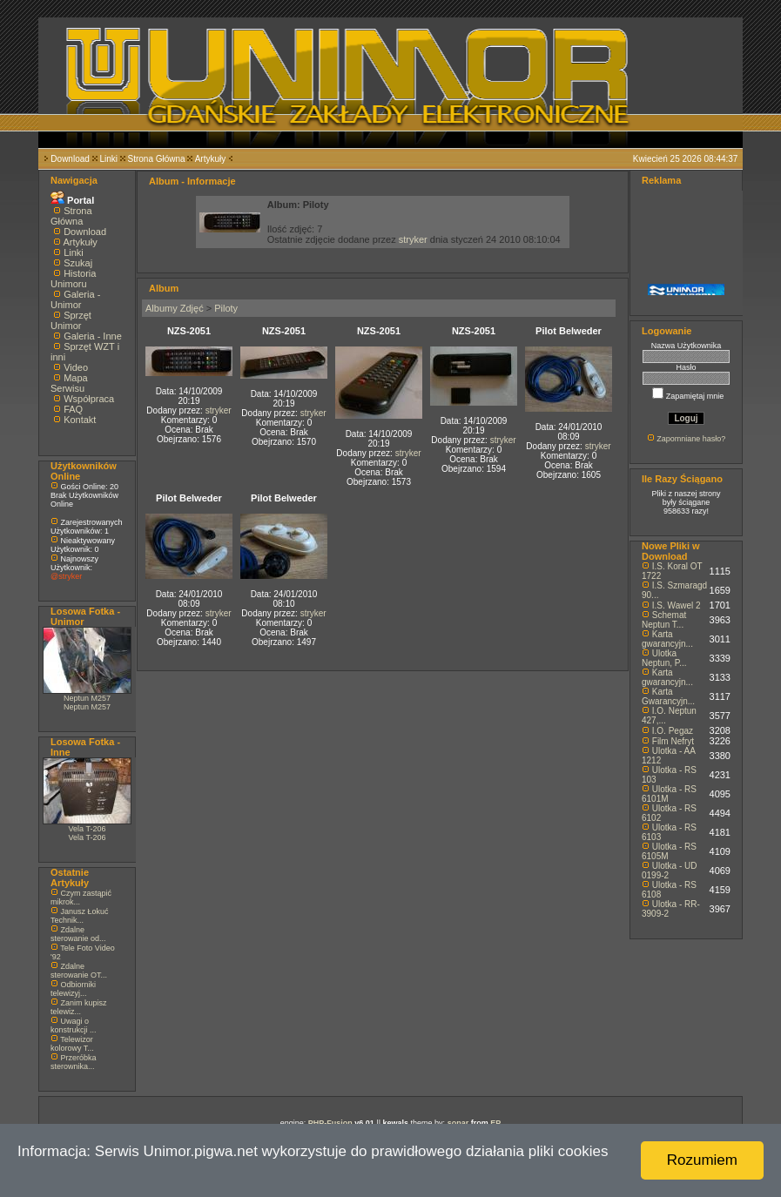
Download (69, 159)
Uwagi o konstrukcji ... (73, 1025)
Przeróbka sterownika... (73, 1062)
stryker (413, 239)
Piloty (226, 308)
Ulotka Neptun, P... (664, 658)
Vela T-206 (87, 828)
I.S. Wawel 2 (676, 605)
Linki (108, 159)
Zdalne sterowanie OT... (78, 970)
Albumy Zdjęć (174, 308)
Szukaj (78, 263)
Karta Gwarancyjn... (668, 696)
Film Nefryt (673, 741)
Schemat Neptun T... (664, 619)
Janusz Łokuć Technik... (79, 916)
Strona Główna (156, 159)
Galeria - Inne (93, 336)
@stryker (66, 576)
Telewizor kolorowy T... (72, 1043)
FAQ (73, 409)
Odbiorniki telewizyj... (73, 989)
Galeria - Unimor (75, 299)
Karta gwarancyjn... (667, 639)
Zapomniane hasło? (690, 438)
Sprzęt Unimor (70, 320)
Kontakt (80, 419)
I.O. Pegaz (672, 731)
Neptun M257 (87, 698)
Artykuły (210, 159)
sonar (458, 1123)
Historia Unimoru (73, 278)
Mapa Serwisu (69, 383)
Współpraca (89, 398)
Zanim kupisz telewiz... (78, 1007)
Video (76, 367)
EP (495, 1123)
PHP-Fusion (330, 1123)
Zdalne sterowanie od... (78, 934)
